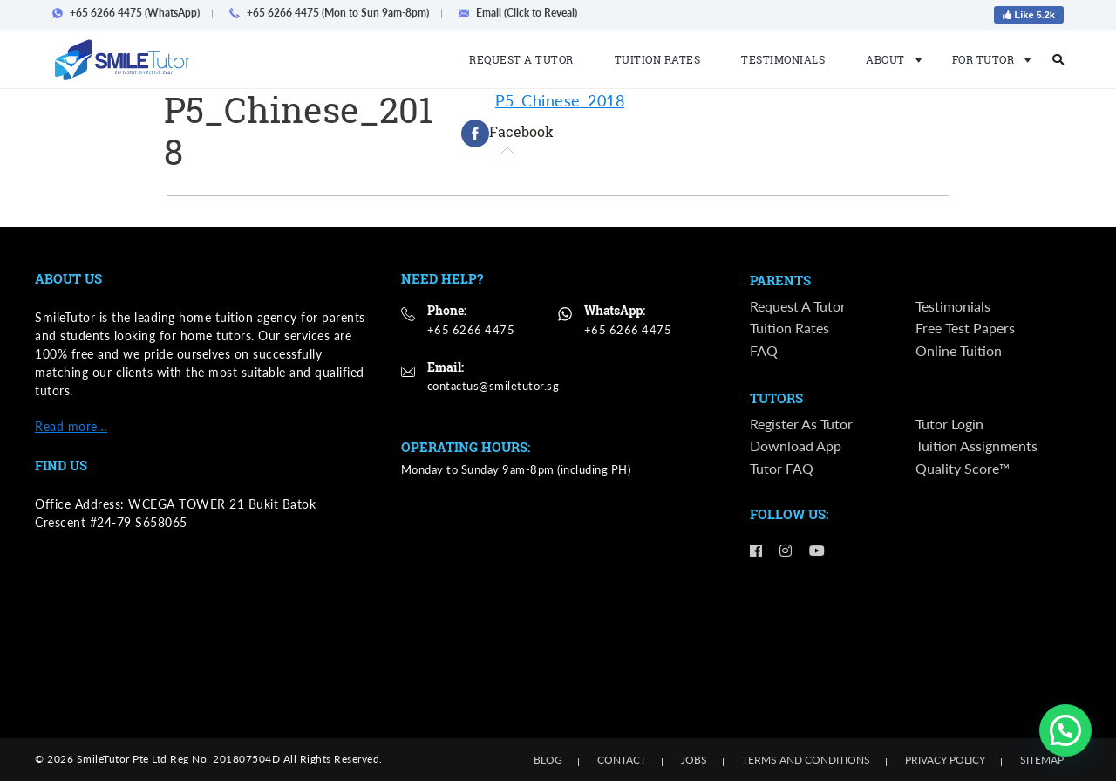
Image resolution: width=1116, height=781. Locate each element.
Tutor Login (949, 425)
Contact (621, 759)
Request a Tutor (521, 59)
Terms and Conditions (806, 759)
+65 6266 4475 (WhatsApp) (131, 12)
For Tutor (986, 59)
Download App (795, 448)
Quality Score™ (962, 470)
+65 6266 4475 (471, 329)
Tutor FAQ (781, 470)
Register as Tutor (801, 425)
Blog (548, 759)
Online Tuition (958, 351)
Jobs (694, 759)
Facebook (507, 133)
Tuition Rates (658, 59)
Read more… (71, 426)
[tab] (507, 133)
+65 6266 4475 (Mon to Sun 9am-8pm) (334, 12)
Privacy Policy (945, 759)
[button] (1065, 730)
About (888, 59)
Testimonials (783, 59)
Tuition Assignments (976, 448)
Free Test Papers (965, 329)
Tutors (776, 399)
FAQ (764, 351)
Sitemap (1042, 759)
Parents (780, 281)
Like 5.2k (1029, 15)
